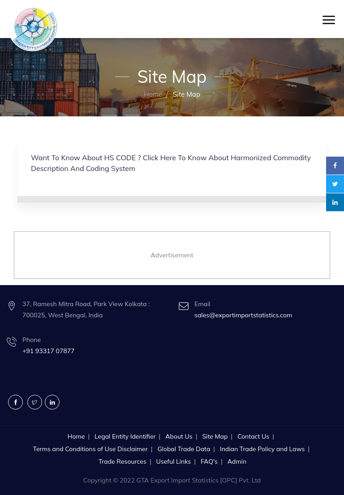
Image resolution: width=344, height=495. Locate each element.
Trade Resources (122, 461)
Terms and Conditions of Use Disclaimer (90, 449)
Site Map (215, 436)
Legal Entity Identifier (125, 436)
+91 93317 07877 (48, 351)
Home (153, 94)
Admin (237, 461)
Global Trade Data (183, 449)
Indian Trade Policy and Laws (262, 449)
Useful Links (173, 461)
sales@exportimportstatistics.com (243, 315)
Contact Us (253, 436)
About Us (178, 436)
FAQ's (209, 461)
